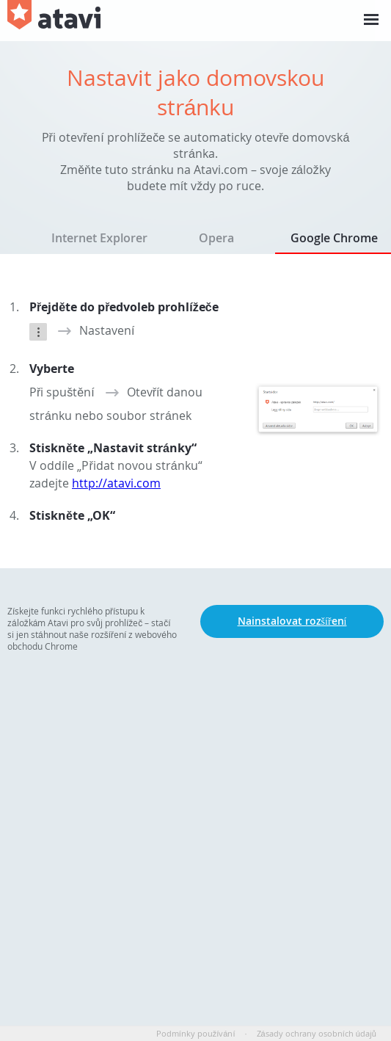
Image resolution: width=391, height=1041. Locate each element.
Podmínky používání (195, 1033)
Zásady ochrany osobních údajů (316, 1033)
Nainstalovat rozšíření (292, 621)
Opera (216, 238)
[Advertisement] (195, 791)
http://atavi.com (116, 483)
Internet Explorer (99, 238)
